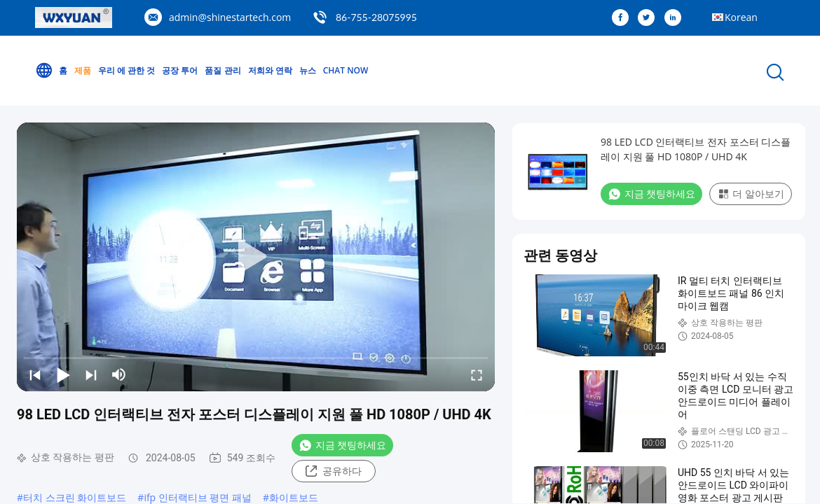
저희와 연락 (270, 70)
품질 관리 (222, 70)
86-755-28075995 (376, 17)
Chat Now (346, 70)
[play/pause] (63, 374)
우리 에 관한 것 (126, 70)
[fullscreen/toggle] (477, 374)
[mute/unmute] (119, 374)
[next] (91, 374)
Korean (741, 17)
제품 (82, 70)
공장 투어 (180, 70)
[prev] (35, 374)
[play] (255, 256)
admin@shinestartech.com (230, 17)
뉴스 (307, 70)
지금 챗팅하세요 (342, 445)
